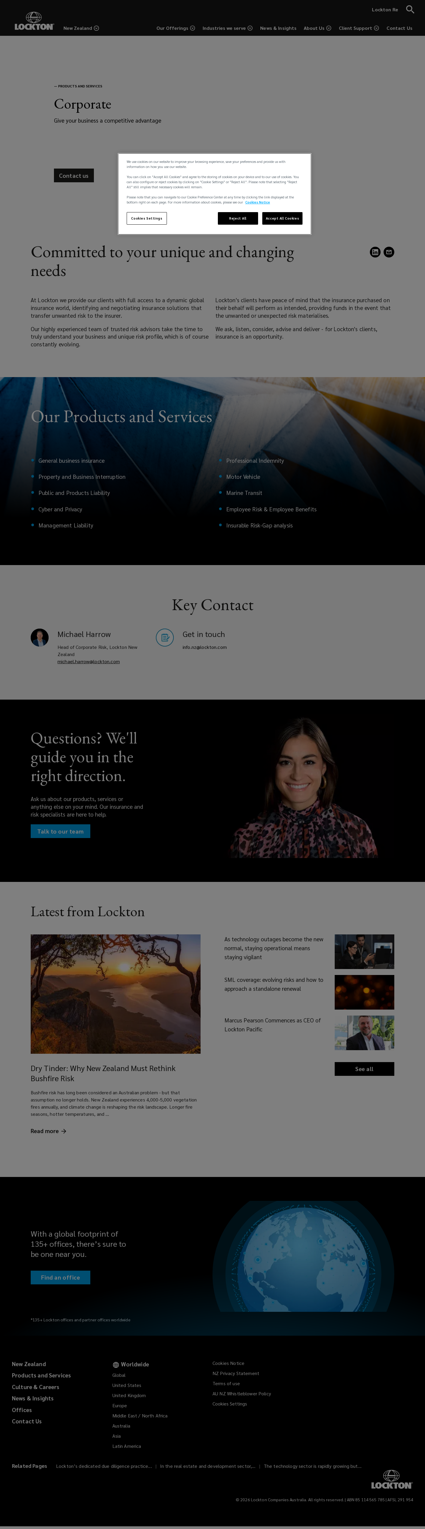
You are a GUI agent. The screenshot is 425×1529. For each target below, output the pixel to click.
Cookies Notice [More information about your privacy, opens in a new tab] (257, 202)
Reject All (237, 218)
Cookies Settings (146, 218)
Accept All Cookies (282, 218)
